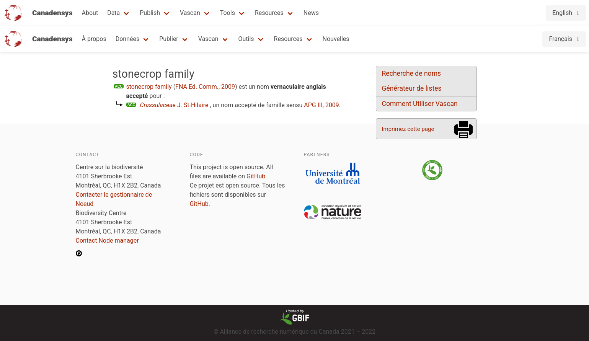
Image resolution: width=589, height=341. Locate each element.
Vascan (190, 12)
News (311, 12)
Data (113, 12)
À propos (94, 38)
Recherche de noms (411, 73)
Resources (269, 12)
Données (128, 38)
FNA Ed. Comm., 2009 (205, 86)
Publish (150, 12)
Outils (246, 38)
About (90, 12)
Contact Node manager (107, 240)
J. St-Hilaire (174, 105)
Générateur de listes (412, 88)
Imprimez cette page (408, 129)
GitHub (255, 176)
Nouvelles (336, 38)
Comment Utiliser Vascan (420, 104)
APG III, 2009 (321, 105)
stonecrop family (149, 86)
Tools (227, 12)
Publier (168, 38)
